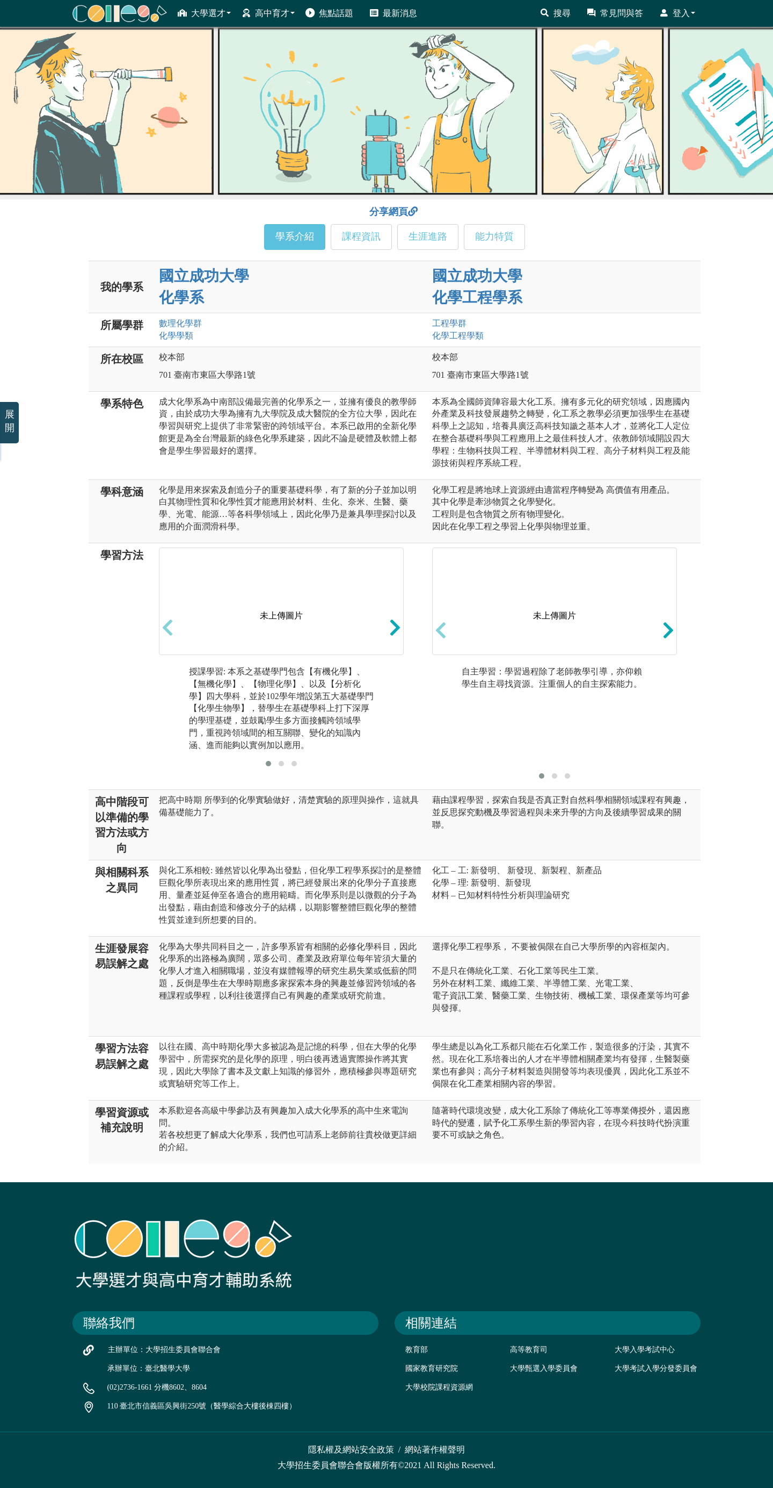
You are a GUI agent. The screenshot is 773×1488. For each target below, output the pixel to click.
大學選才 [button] (204, 13)
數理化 (180, 323)
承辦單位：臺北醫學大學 (148, 1368)
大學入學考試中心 (645, 1350)
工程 (449, 323)
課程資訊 (361, 236)
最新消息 (393, 13)
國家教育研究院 (431, 1368)
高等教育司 (529, 1350)
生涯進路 (428, 236)
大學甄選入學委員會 (544, 1368)
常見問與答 (615, 13)
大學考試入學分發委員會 (656, 1368)
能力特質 (494, 236)
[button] (268, 763)
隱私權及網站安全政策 (351, 1449)
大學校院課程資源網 (439, 1387)
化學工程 (458, 335)
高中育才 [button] (268, 13)
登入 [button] (677, 13)
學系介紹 (294, 236)
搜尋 (555, 13)
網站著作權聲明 (435, 1449)
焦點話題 (329, 13)
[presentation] (167, 628)
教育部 (416, 1350)
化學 (176, 335)
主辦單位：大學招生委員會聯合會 (164, 1350)
